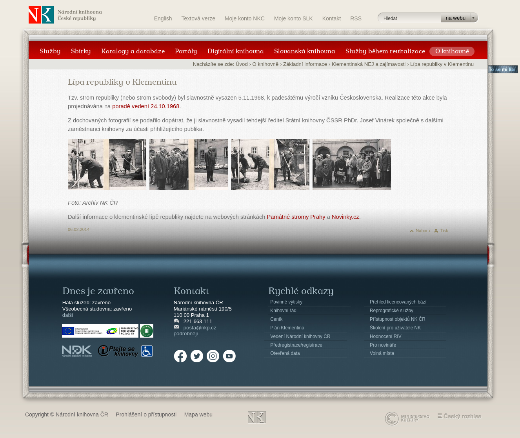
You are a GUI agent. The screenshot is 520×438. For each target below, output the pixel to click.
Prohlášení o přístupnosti (146, 414)
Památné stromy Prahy (296, 217)
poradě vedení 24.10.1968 (145, 106)
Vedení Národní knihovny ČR (300, 336)
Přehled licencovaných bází (398, 302)
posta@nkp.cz (200, 328)
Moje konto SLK (293, 18)
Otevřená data (285, 353)
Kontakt (331, 18)
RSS (356, 18)
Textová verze (198, 18)
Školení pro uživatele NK (395, 328)
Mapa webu (198, 414)
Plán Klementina (287, 328)
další (67, 315)
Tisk (444, 230)
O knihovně (266, 64)
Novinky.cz (345, 217)
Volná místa (382, 353)
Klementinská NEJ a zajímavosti (368, 64)
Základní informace (305, 64)
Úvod (242, 64)
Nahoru (423, 230)
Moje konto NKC (245, 18)
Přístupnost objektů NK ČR (397, 319)
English (163, 18)
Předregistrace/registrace (296, 345)
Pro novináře (383, 345)
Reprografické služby (391, 310)
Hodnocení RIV (386, 336)
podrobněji (186, 333)
